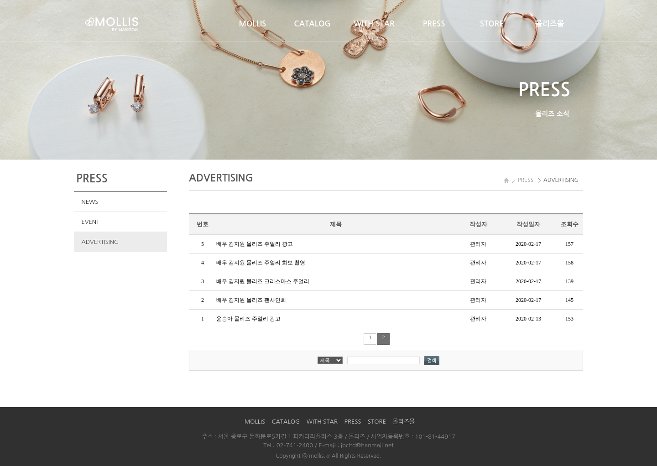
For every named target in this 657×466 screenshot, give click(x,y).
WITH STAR (374, 24)
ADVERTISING (100, 242)
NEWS (89, 202)
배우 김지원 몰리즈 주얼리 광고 (254, 244)
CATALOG (312, 24)
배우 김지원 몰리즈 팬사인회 (251, 300)
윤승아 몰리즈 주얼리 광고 (248, 319)
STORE (492, 24)
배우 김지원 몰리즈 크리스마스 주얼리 (262, 281)
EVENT (90, 222)
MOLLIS (252, 24)
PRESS (434, 24)
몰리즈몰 (549, 24)
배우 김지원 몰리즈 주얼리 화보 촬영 (260, 262)
